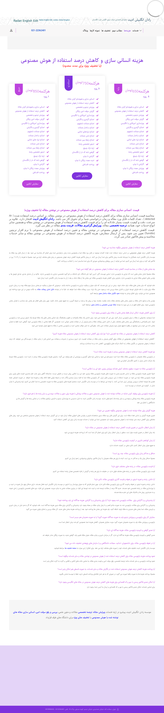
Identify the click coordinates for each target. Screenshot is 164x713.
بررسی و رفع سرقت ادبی (46, 612)
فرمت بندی (66, 225)
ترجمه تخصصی (118, 225)
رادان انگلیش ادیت (43, 219)
